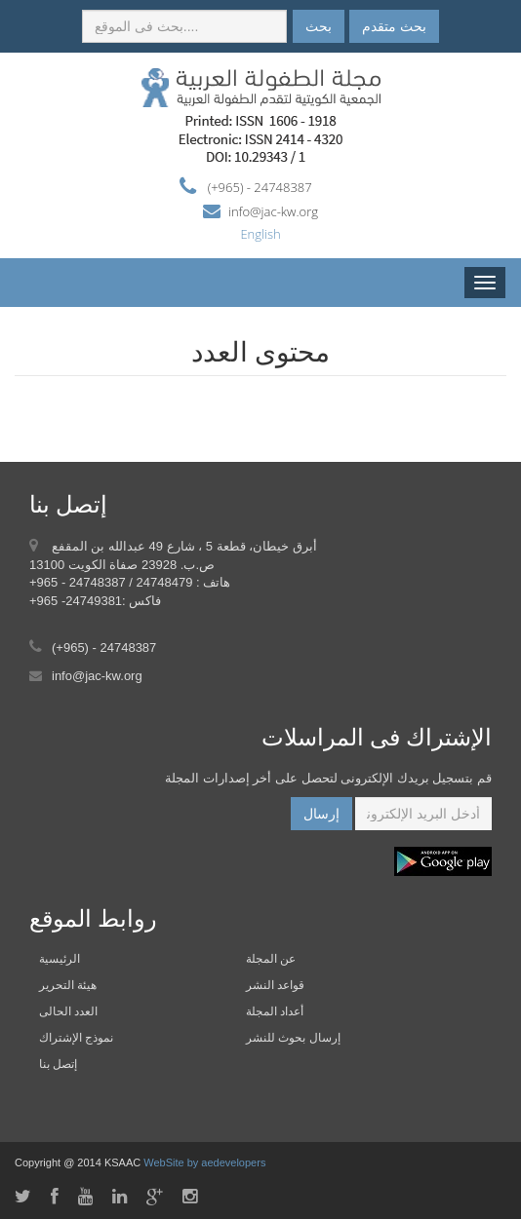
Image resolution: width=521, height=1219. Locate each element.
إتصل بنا (58, 1064)
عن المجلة (271, 959)
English (260, 234)
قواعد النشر (275, 985)
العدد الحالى (68, 1011)
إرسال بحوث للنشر (293, 1038)
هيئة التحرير (68, 985)
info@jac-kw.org (273, 211)
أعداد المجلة (274, 1011)
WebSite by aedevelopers (204, 1162)
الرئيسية (59, 959)
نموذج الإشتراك (76, 1038)
